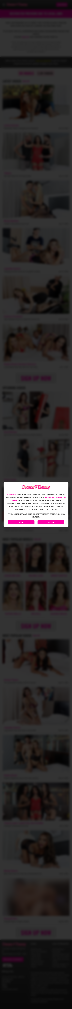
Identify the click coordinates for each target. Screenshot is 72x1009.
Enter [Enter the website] (51, 522)
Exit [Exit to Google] (21, 522)
